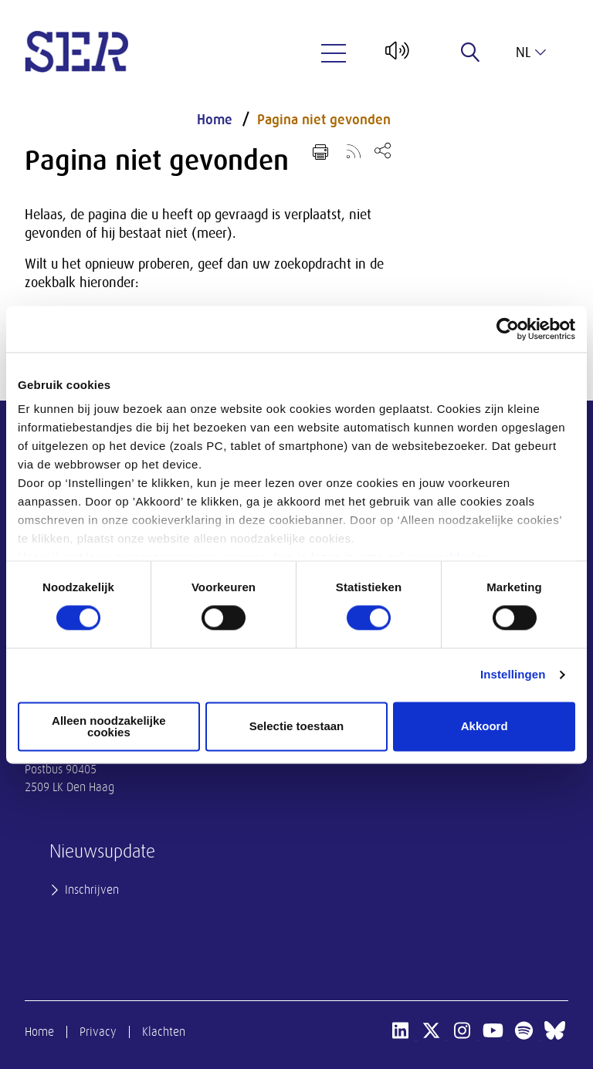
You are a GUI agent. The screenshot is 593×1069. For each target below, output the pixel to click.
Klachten (163, 1032)
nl (531, 52)
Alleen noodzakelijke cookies (109, 726)
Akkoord (484, 726)
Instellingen (513, 675)
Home (214, 119)
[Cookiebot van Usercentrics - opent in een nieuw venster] (507, 328)
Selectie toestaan (296, 726)
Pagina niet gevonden (324, 119)
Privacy (98, 1032)
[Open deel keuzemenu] (382, 150)
